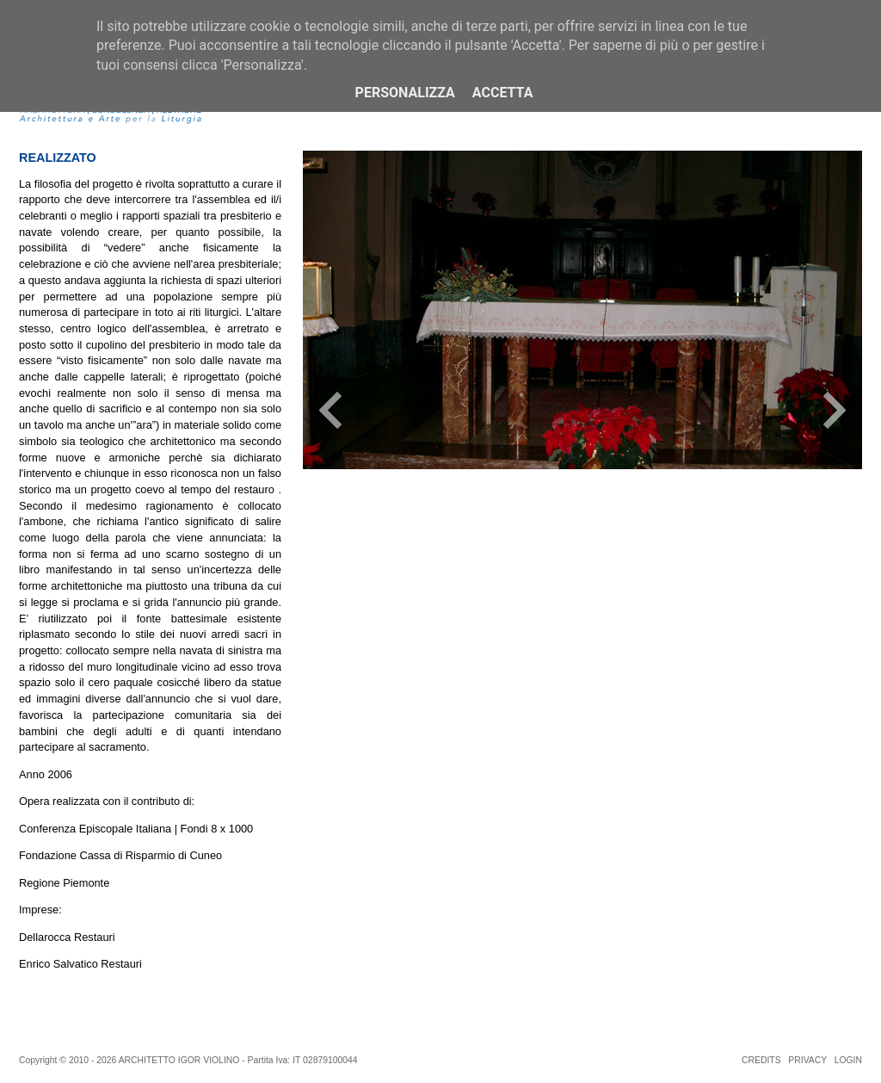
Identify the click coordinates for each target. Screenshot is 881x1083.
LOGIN (848, 1060)
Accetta (502, 92)
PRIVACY (807, 1060)
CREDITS (761, 1060)
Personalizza (405, 92)
